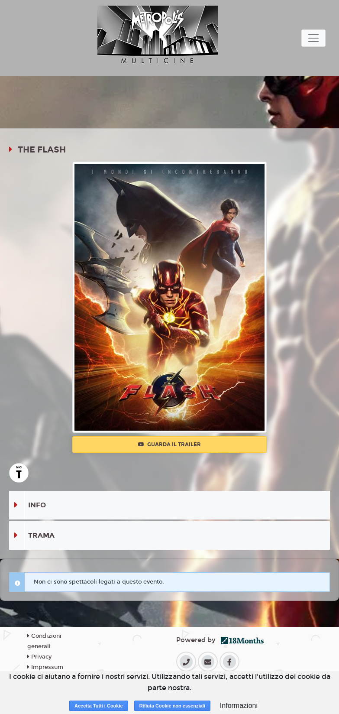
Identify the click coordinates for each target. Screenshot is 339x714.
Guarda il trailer (169, 444)
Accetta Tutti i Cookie (98, 705)
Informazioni (239, 705)
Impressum (45, 667)
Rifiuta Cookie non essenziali (172, 705)
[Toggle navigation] (313, 38)
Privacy (39, 656)
